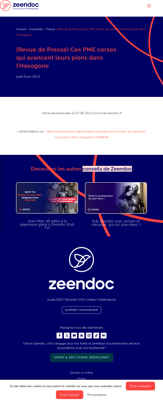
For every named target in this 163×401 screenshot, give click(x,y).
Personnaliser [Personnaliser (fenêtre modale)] (97, 395)
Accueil (21, 23)
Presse (50, 23)
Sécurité (70, 294)
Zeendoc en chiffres (81, 367)
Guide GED (55, 294)
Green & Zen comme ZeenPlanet (81, 352)
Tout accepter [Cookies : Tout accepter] (140, 386)
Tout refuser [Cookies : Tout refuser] (69, 395)
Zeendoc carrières (81, 379)
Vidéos (91, 294)
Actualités (36, 23)
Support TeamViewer (81, 304)
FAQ (81, 294)
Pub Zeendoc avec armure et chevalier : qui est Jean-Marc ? (116, 217)
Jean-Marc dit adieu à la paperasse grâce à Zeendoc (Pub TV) (47, 218)
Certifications (107, 294)
